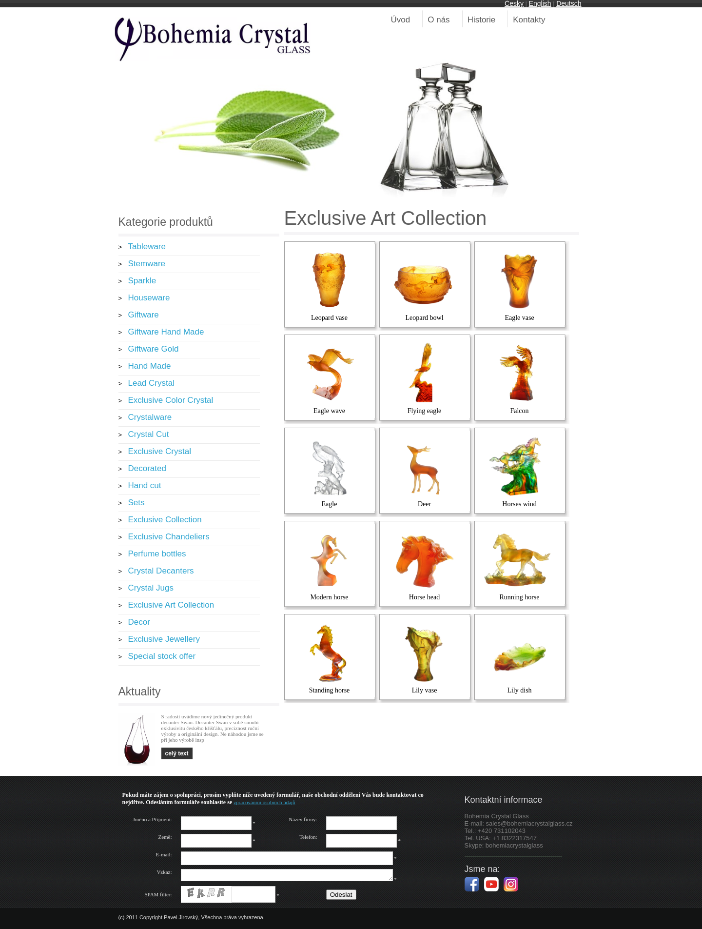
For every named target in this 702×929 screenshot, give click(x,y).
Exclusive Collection (165, 519)
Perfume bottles (157, 553)
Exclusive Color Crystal (171, 400)
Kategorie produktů (165, 222)
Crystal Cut (148, 434)
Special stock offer (162, 656)
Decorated (147, 468)
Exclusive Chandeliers (169, 536)
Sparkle (142, 280)
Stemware (147, 263)
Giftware (143, 314)
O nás (438, 19)
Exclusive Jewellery (164, 639)
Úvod (400, 19)
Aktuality (139, 691)
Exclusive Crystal (159, 451)
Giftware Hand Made (166, 331)
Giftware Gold (153, 349)
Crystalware (150, 417)
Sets (136, 502)
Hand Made (149, 366)
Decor (139, 622)
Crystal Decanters (161, 570)
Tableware (147, 246)
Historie (482, 19)
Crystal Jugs (151, 588)
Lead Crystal (151, 383)
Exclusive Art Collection (171, 605)
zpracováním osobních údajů (264, 802)
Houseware (149, 297)
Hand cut (144, 485)
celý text (177, 753)
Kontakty (529, 19)
